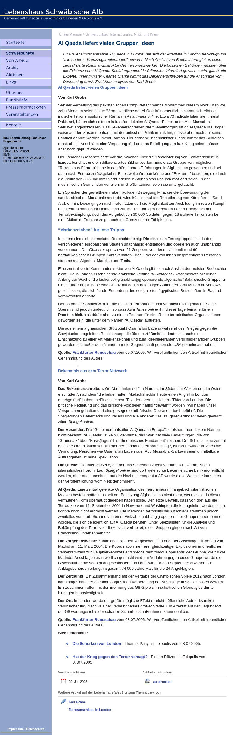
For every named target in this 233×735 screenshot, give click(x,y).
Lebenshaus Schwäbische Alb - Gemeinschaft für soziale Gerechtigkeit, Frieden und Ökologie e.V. (52, 14)
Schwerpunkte (96, 34)
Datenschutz (35, 729)
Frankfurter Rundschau (95, 352)
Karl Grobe (77, 702)
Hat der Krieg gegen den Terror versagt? (111, 656)
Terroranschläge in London (90, 709)
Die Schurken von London (97, 643)
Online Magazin (70, 34)
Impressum (15, 729)
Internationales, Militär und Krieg (134, 34)
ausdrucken (162, 681)
